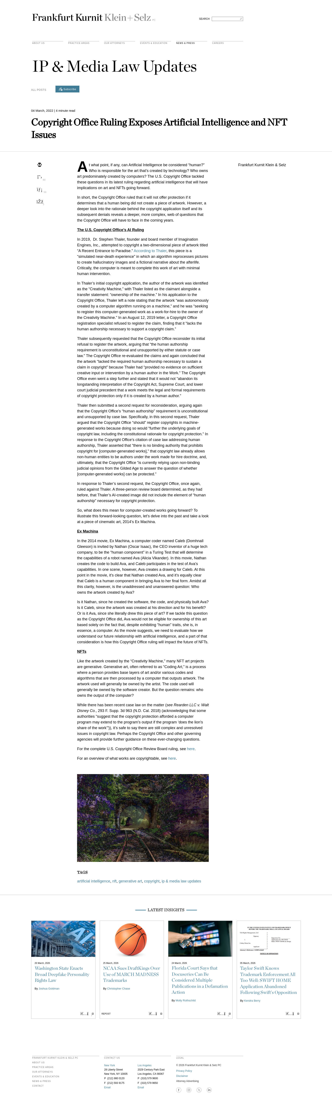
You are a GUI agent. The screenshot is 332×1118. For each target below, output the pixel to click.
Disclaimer (182, 1076)
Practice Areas (43, 1067)
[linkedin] (39, 190)
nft (114, 881)
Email (107, 1087)
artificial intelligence (93, 881)
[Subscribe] (67, 89)
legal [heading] (180, 1058)
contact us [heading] (112, 1058)
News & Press (185, 43)
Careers (218, 43)
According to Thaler (150, 251)
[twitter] (39, 177)
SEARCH (204, 18)
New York (109, 1065)
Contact (38, 1086)
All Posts (38, 89)
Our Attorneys (114, 43)
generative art (130, 881)
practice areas (79, 43)
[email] (39, 165)
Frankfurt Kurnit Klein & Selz (93, 15)
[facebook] (39, 202)
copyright (152, 881)
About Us (38, 43)
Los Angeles (144, 1065)
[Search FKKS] (227, 19)
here (191, 749)
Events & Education (153, 43)
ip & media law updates (181, 881)
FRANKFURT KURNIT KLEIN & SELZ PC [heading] (55, 1058)
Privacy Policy (184, 1071)
